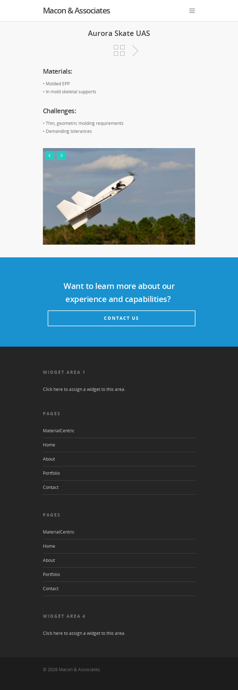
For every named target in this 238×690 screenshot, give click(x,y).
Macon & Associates (76, 10)
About (49, 459)
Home (49, 445)
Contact (51, 487)
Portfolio (51, 473)
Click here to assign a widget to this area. (84, 389)
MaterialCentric (58, 431)
